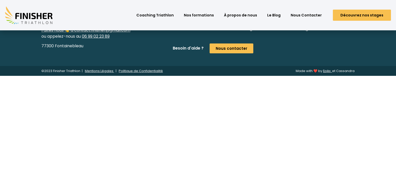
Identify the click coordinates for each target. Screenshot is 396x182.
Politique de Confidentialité (141, 71)
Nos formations (199, 15)
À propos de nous (240, 15)
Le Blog (274, 15)
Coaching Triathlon (155, 15)
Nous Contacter (306, 15)
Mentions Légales (99, 71)
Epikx (327, 71)
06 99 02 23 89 (96, 36)
